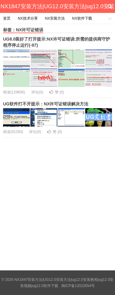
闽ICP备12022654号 (78, 286)
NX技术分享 (28, 18)
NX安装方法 (55, 18)
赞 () (56, 92)
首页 (6, 18)
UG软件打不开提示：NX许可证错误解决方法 (45, 103)
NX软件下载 (82, 18)
